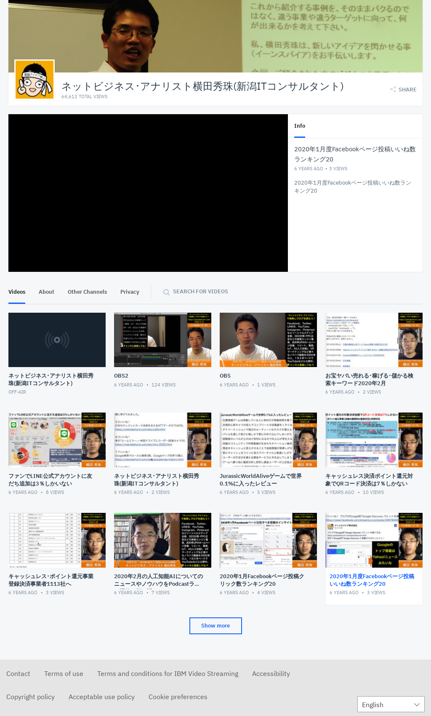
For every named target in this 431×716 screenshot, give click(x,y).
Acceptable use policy (102, 696)
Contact (18, 673)
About (46, 291)
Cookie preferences (178, 696)
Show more (215, 625)
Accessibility (271, 673)
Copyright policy (30, 696)
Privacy (129, 291)
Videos (16, 291)
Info (299, 125)
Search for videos (200, 291)
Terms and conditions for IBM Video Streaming (167, 673)
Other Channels (87, 291)
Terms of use (63, 673)
